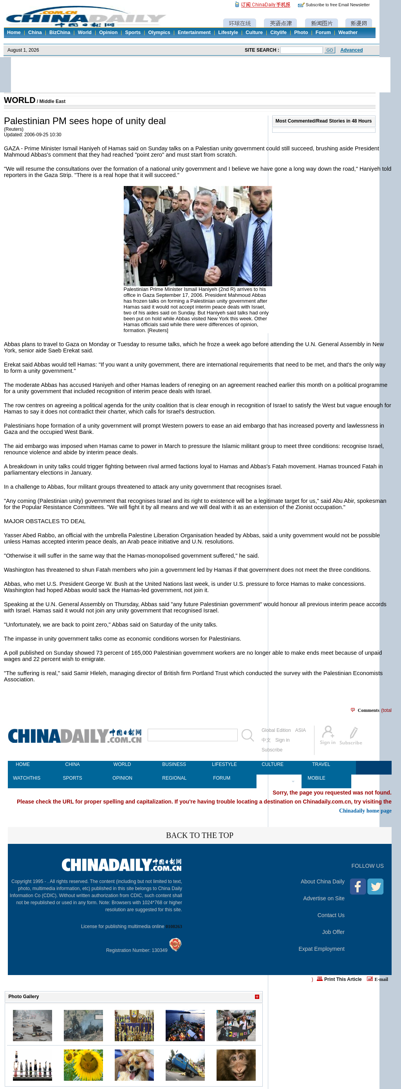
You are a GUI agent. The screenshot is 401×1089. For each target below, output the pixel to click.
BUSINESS (172, 764)
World (85, 32)
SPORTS (72, 778)
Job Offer (333, 932)
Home (14, 32)
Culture (254, 32)
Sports (133, 32)
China (35, 32)
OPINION (122, 778)
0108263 (174, 926)
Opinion (108, 32)
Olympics (159, 32)
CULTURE (271, 764)
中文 (266, 740)
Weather (348, 32)
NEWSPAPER (271, 778)
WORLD (20, 100)
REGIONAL (172, 778)
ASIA (300, 730)
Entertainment (194, 32)
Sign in (282, 740)
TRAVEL (321, 764)
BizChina (59, 32)
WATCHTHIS (23, 778)
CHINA (72, 764)
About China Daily (323, 881)
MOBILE (316, 778)
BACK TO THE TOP (199, 835)
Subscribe (272, 750)
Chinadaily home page (365, 810)
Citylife (278, 32)
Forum (323, 32)
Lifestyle (228, 32)
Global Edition (276, 730)
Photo (301, 32)
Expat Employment (322, 949)
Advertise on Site (324, 898)
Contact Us (331, 915)
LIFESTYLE (221, 764)
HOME (23, 764)
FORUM (221, 778)
